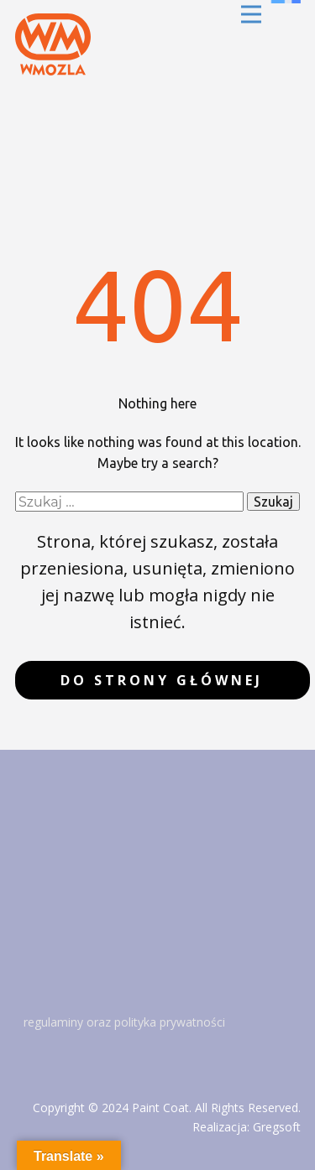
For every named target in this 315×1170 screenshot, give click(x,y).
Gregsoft (277, 1127)
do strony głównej (161, 680)
